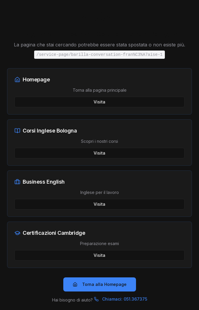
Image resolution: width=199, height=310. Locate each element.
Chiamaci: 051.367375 (120, 298)
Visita (99, 101)
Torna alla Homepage (100, 284)
